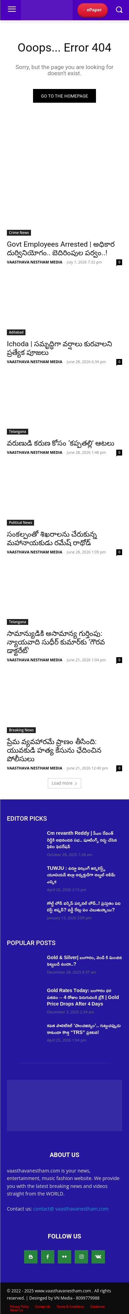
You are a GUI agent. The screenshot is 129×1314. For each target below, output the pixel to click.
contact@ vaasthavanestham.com (71, 1208)
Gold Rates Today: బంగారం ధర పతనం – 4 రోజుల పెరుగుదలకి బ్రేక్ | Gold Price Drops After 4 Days (83, 997)
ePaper (92, 9)
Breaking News (21, 730)
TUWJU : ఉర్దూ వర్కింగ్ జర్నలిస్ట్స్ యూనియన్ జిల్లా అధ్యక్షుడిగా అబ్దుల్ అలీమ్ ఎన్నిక (81, 874)
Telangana (17, 431)
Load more (64, 783)
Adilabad (16, 332)
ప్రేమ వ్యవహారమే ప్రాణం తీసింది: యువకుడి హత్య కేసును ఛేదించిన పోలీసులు (54, 750)
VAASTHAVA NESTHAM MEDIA (34, 262)
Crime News (19, 232)
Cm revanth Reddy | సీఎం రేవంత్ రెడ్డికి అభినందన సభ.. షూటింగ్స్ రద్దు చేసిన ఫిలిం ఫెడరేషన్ (82, 839)
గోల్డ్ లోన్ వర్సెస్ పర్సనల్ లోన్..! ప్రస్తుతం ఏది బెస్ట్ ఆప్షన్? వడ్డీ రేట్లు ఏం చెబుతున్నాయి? (84, 906)
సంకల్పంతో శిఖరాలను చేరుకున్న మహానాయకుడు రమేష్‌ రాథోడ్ (52, 538)
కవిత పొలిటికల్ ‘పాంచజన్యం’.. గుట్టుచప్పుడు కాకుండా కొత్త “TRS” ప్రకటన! (84, 1029)
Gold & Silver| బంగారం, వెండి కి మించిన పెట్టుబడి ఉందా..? (84, 961)
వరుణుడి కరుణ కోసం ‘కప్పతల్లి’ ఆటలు (60, 443)
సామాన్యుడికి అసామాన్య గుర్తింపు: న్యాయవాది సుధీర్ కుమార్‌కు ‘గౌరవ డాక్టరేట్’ (56, 642)
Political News (20, 522)
